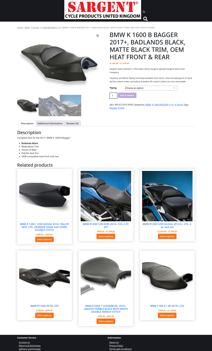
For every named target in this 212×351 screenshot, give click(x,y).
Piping (113, 87)
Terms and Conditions (120, 348)
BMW (27, 27)
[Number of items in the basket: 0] (144, 12)
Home (20, 27)
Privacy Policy (116, 345)
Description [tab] (27, 123)
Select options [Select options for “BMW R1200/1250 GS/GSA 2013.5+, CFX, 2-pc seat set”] (167, 236)
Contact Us (24, 342)
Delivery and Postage (30, 348)
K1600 (121, 107)
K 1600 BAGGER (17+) (51, 27)
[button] (97, 35)
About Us (114, 342)
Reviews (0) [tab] (72, 123)
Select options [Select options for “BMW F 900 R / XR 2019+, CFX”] (167, 315)
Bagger (113, 107)
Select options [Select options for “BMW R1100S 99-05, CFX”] (44, 315)
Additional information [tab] (50, 123)
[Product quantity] (114, 96)
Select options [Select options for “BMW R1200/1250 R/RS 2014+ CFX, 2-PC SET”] (106, 236)
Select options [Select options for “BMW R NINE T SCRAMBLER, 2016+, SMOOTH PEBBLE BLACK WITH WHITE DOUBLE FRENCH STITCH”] (106, 321)
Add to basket (127, 95)
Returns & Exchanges (30, 345)
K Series (35, 27)
